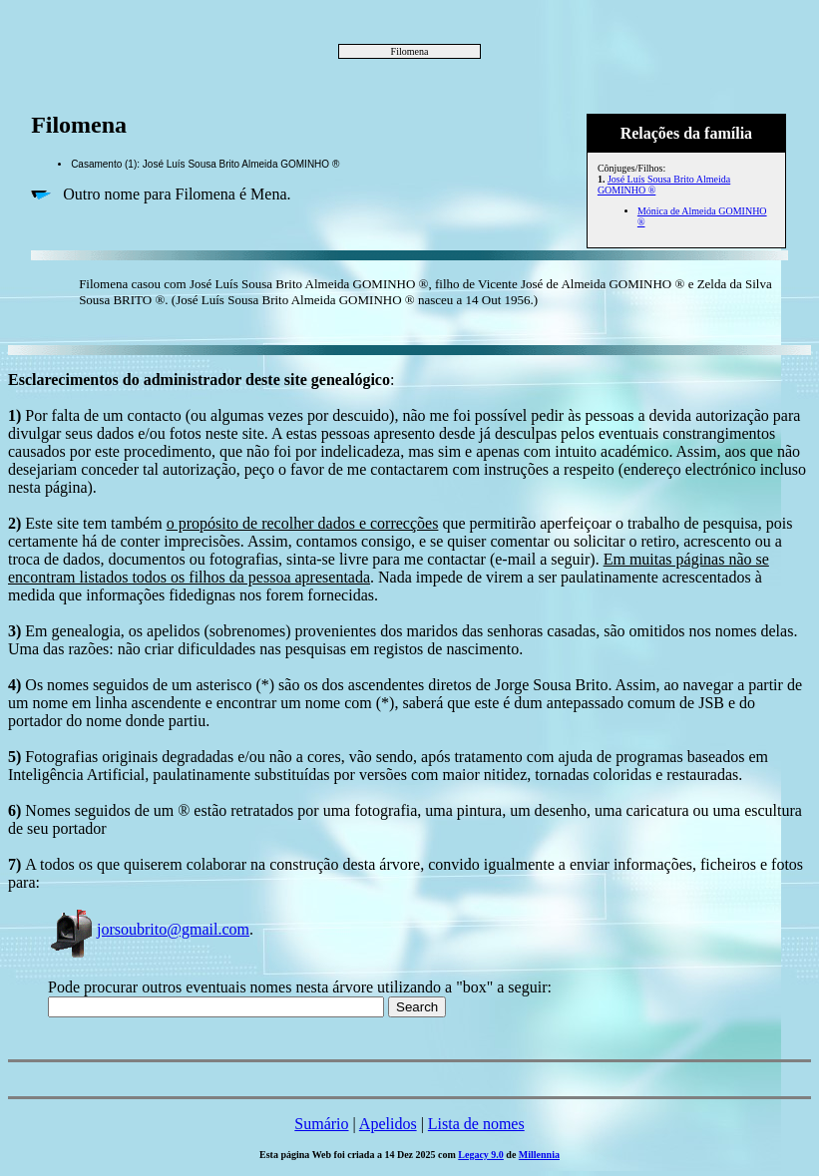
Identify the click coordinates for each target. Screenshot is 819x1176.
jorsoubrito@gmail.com (148, 929)
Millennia (539, 1154)
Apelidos (388, 1123)
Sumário (321, 1123)
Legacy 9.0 (481, 1154)
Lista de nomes (476, 1123)
